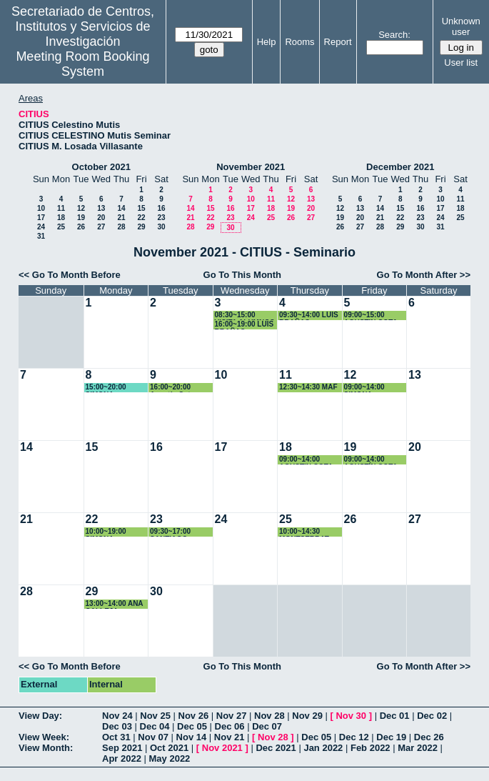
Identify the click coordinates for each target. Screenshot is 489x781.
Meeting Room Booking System (82, 64)
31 (41, 236)
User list (461, 62)
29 (141, 227)
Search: (394, 34)
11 (61, 208)
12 (81, 208)
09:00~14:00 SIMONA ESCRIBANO (365, 387)
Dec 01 (395, 715)
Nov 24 (117, 715)
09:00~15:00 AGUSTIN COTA (371, 315)
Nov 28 (269, 715)
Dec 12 (354, 737)
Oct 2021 (169, 747)
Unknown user (461, 26)
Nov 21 (229, 737)
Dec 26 (429, 737)
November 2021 (250, 166)
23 (161, 218)
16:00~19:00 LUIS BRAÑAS (244, 324)
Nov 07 (153, 737)
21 (121, 218)
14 (121, 208)
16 (161, 208)
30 (161, 227)
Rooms (299, 41)
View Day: (40, 715)
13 (101, 208)
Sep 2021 (122, 747)
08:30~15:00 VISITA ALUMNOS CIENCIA (245, 315)
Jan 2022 (323, 747)
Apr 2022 (121, 758)
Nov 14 (191, 737)
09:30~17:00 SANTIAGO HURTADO (170, 532)
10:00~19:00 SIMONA (106, 532)
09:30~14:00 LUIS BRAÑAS (308, 315)
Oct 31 (116, 737)
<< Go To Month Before (70, 274)
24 (41, 227)
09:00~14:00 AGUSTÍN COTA (371, 459)
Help (266, 41)
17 (41, 218)
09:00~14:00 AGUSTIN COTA (306, 459)
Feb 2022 (370, 747)
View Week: (44, 737)
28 (121, 227)
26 (81, 227)
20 (101, 218)
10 (41, 208)
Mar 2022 (418, 747)
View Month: (46, 747)
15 (141, 208)
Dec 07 (267, 726)
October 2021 (101, 166)
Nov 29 (307, 715)
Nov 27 (231, 715)
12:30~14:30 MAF (308, 387)
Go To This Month (242, 274)
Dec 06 (230, 726)
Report (338, 41)
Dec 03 (117, 726)
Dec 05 (192, 726)
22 (141, 218)
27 (101, 227)
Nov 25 (155, 715)
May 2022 (170, 758)
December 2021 (400, 166)
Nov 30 (351, 715)
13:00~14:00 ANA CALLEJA (114, 604)
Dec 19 (391, 737)
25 (61, 227)
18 (61, 218)
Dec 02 (432, 715)
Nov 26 (193, 715)
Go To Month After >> (423, 274)
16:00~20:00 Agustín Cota (172, 387)
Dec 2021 (276, 747)
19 (81, 218)
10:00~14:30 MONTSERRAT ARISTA (304, 532)
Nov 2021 (222, 747)
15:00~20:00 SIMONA (106, 387)
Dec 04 (155, 726)
